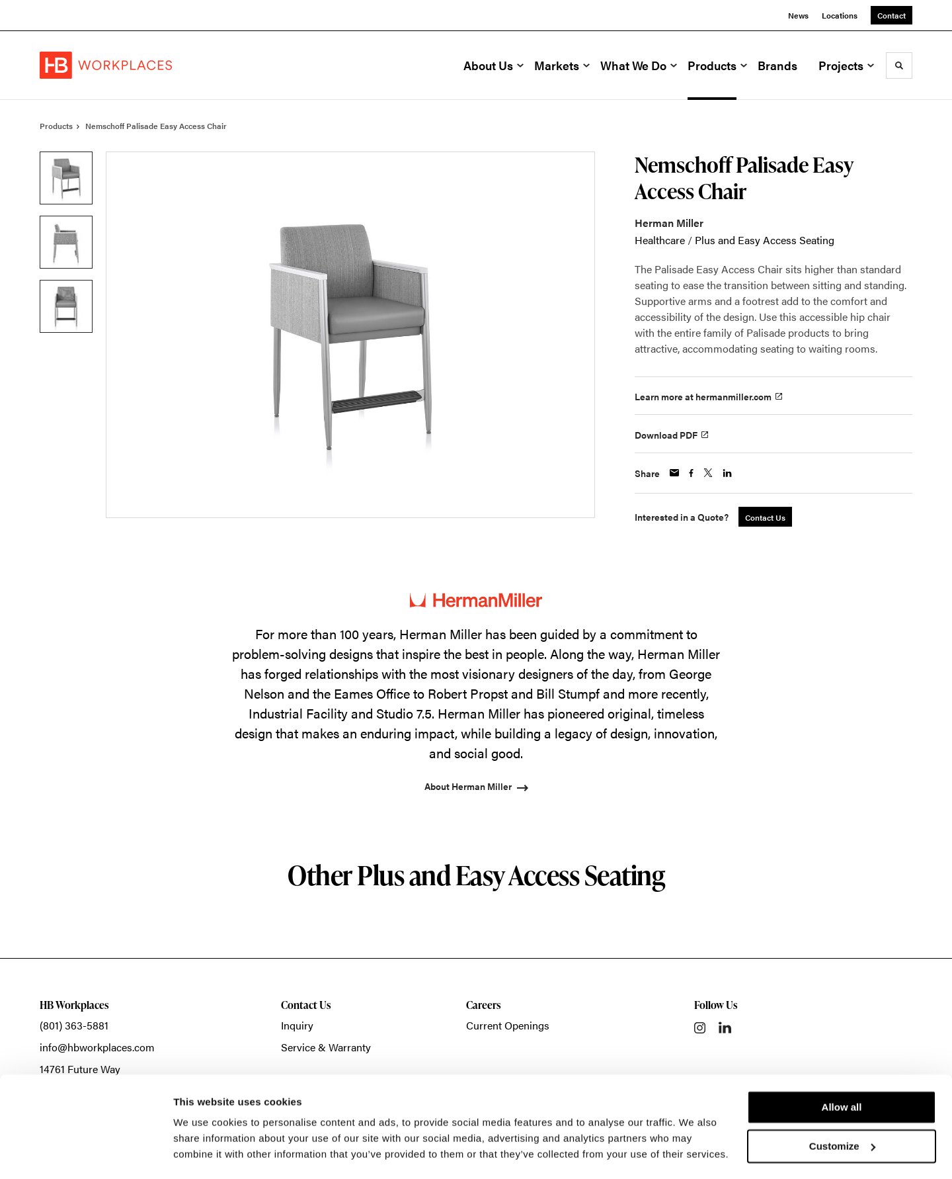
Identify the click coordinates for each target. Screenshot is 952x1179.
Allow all (842, 1069)
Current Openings (507, 1025)
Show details (204, 1152)
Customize (842, 1108)
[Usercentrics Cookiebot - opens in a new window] (85, 1153)
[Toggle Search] (899, 65)
